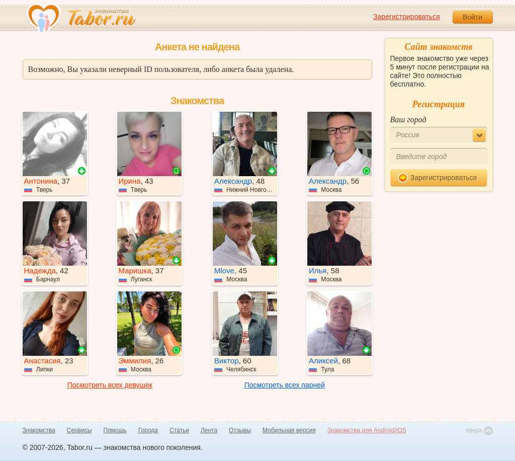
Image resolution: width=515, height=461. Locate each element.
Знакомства (39, 430)
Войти (472, 17)
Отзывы (240, 430)
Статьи (179, 430)
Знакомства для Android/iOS (366, 430)
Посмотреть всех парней (284, 385)
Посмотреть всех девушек (109, 385)
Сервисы (79, 430)
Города (148, 430)
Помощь (115, 430)
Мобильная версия (289, 430)
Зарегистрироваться (406, 17)
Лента (209, 430)
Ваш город (408, 119)
